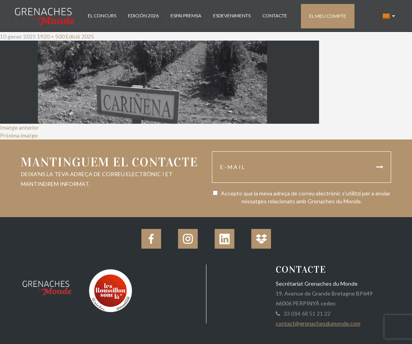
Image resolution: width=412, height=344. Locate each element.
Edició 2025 (80, 36)
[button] (389, 16)
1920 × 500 (51, 36)
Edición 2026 (143, 16)
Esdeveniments (232, 16)
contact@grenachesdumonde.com (318, 323)
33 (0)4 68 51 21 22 (305, 313)
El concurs (102, 16)
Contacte (274, 16)
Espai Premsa (186, 16)
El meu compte (327, 16)
